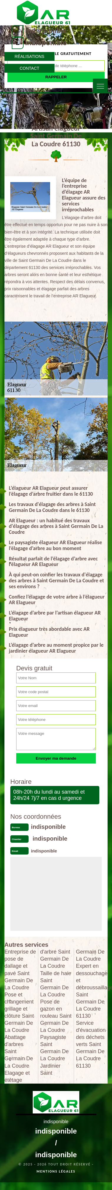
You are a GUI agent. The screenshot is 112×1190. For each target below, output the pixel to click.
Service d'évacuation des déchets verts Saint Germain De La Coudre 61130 (91, 1044)
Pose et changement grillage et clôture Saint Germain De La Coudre (19, 1012)
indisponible (46, 31)
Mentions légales (56, 1171)
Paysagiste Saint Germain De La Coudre (54, 1047)
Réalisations (30, 56)
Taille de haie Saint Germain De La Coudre (55, 984)
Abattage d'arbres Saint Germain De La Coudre (18, 1051)
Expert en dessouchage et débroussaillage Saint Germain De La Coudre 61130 (92, 991)
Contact (29, 68)
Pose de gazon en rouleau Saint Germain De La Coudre (55, 1016)
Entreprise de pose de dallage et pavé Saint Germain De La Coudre (20, 969)
